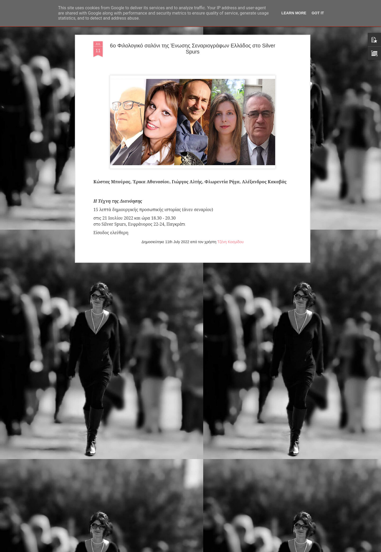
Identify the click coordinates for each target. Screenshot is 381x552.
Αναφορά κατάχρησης (222, 549)
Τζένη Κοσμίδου (230, 199)
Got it (318, 13)
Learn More (294, 13)
